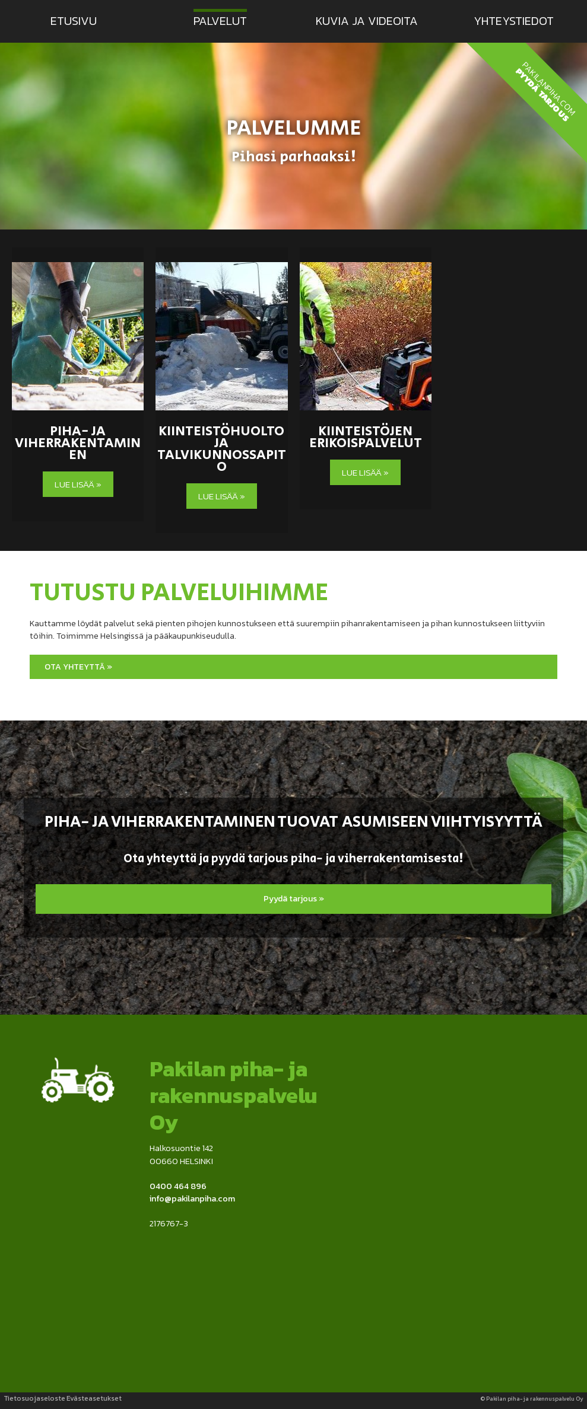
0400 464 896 (178, 1186)
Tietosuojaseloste (34, 1398)
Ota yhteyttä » (78, 667)
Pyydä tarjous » (294, 898)
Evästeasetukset (94, 1398)
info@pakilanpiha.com (192, 1198)
